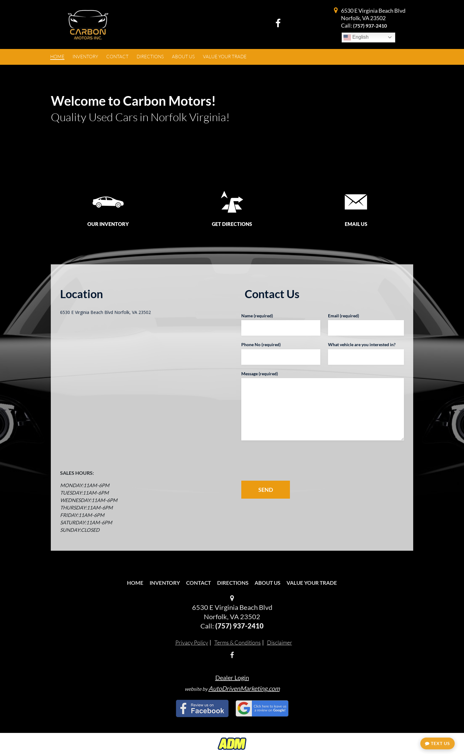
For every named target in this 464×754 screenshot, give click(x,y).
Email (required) (343, 315)
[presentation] (289, 460)
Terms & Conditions (237, 642)
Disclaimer (279, 642)
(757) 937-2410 (370, 26)
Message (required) (259, 373)
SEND (265, 489)
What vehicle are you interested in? (362, 344)
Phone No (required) (261, 344)
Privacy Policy (191, 642)
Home (135, 583)
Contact (198, 583)
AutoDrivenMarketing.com (244, 688)
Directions (232, 583)
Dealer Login (232, 677)
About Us (267, 583)
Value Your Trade (312, 583)
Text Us (437, 743)
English (356, 37)
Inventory (165, 583)
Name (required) (257, 315)
